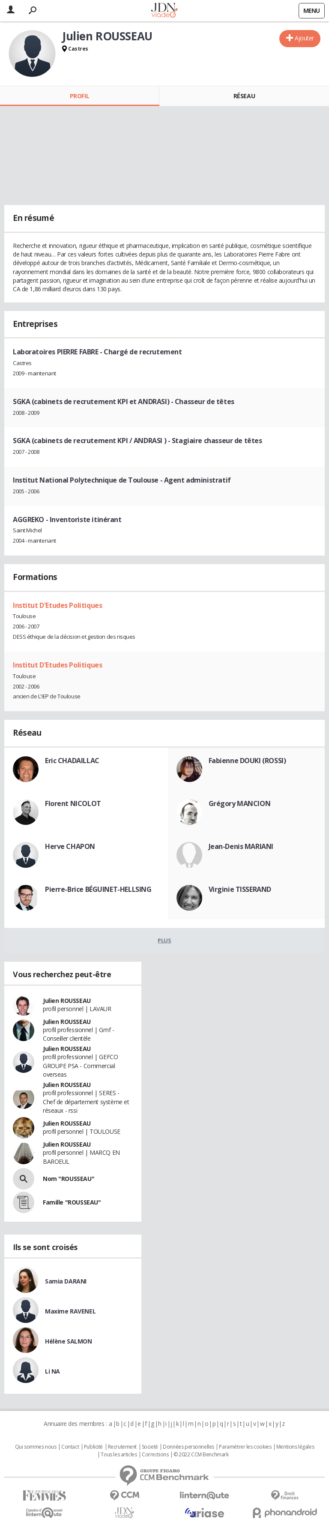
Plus (164, 940)
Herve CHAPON (70, 846)
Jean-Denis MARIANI (241, 846)
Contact (70, 1447)
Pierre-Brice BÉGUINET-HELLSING (98, 889)
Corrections (155, 1455)
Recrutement (122, 1447)
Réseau (244, 96)
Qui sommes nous (36, 1447)
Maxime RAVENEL (70, 1311)
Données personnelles (188, 1447)
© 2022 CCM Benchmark (201, 1455)
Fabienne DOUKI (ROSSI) (247, 760)
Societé (150, 1447)
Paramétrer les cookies (245, 1447)
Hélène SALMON (68, 1341)
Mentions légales (295, 1447)
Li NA (52, 1371)
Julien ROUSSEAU (67, 1001)
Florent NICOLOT (73, 803)
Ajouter (304, 38)
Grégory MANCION (240, 803)
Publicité (93, 1447)
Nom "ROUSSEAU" (68, 1179)
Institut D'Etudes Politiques (57, 605)
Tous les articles (119, 1455)
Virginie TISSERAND (240, 889)
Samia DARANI (66, 1281)
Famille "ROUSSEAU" (72, 1202)
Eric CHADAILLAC (72, 760)
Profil (79, 96)
